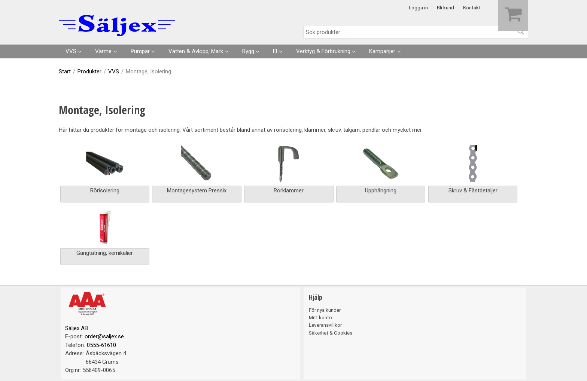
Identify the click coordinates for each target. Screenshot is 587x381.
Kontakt (472, 7)
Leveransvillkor (325, 325)
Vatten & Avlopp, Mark (195, 51)
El (275, 51)
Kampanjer (382, 51)
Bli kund (445, 7)
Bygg (248, 51)
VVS (71, 51)
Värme (103, 51)
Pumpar (140, 51)
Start (65, 71)
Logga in (418, 7)
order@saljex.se (104, 336)
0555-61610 (101, 345)
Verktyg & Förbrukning (323, 51)
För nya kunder (325, 310)
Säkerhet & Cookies (330, 333)
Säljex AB (76, 328)
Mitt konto (320, 317)
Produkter (89, 71)
